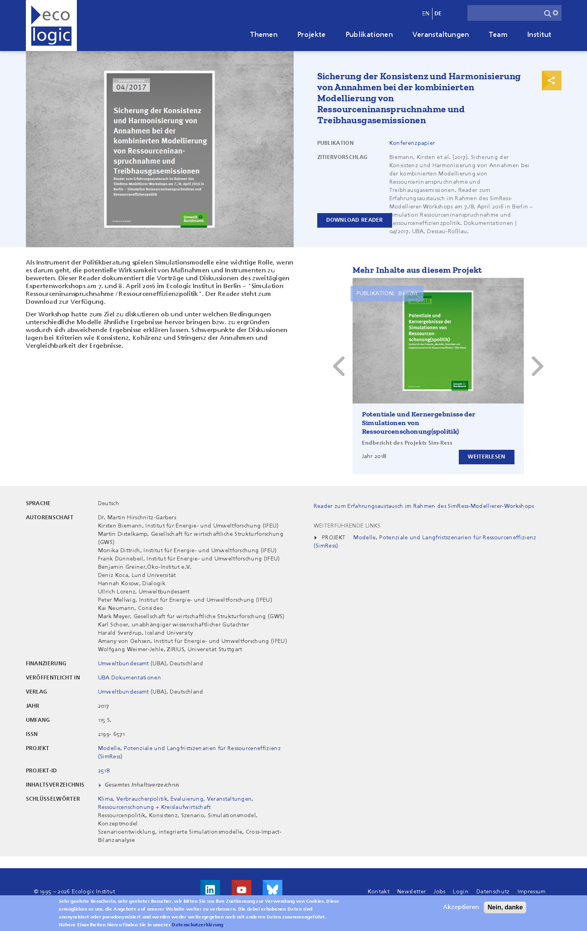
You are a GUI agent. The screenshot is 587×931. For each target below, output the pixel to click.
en (426, 13)
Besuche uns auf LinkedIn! (210, 890)
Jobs (439, 891)
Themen (264, 34)
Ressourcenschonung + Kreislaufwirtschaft (154, 807)
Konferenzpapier (412, 143)
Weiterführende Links (347, 526)
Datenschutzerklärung (197, 925)
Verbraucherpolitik (141, 799)
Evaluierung (187, 799)
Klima (105, 799)
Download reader (354, 220)
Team (498, 34)
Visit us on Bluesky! (272, 890)
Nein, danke (505, 907)
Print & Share (552, 80)
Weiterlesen (486, 457)
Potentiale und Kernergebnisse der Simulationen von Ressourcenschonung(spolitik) (419, 423)
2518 (103, 771)
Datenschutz (493, 891)
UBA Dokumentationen (129, 678)
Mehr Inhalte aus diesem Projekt (417, 270)
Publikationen (369, 34)
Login (461, 891)
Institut (539, 34)
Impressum (532, 891)
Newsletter (411, 891)
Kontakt (378, 891)
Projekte (311, 34)
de (438, 13)
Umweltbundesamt (123, 663)
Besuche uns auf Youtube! (241, 890)
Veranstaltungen (441, 34)
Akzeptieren (461, 907)
